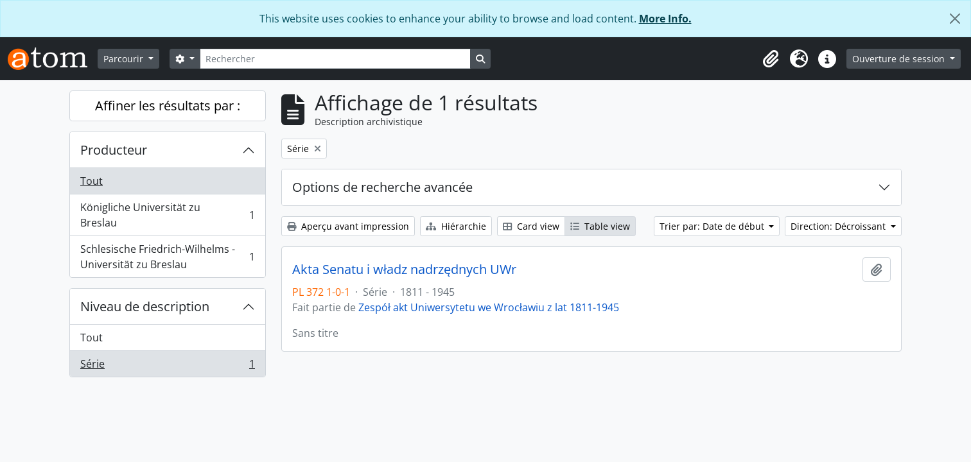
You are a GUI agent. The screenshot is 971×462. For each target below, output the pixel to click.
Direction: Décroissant (839, 226)
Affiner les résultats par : (167, 105)
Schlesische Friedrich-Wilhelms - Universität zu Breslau (167, 256)
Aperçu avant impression (348, 226)
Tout (91, 181)
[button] (771, 59)
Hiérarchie (456, 226)
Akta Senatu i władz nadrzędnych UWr (404, 269)
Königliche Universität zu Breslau (167, 215)
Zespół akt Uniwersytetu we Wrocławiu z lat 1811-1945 (488, 307)
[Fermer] (955, 19)
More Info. (665, 19)
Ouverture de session (899, 59)
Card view (531, 226)
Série (167, 366)
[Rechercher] (335, 59)
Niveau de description (144, 306)
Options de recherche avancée (382, 187)
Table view (600, 226)
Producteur (113, 149)
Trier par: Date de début (713, 226)
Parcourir (124, 59)
